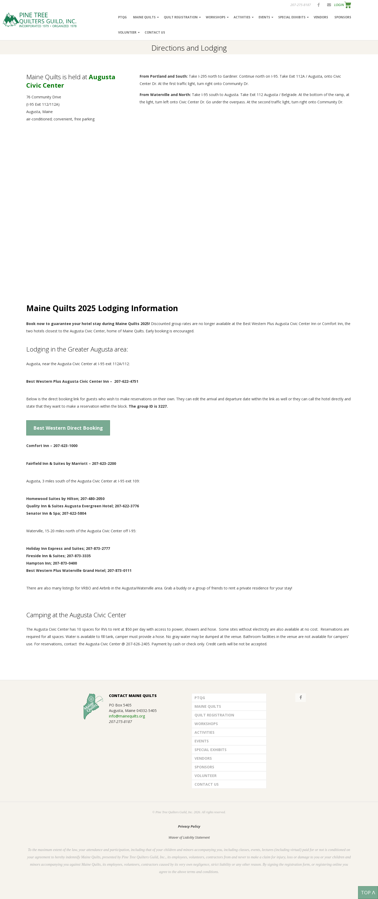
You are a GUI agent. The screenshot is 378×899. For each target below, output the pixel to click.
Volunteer (127, 32)
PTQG (122, 17)
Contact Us (155, 32)
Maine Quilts (144, 17)
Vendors (321, 17)
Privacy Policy (189, 826)
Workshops (215, 17)
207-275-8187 (300, 4)
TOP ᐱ (368, 892)
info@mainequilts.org (127, 716)
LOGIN (339, 4)
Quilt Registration (181, 17)
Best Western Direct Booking (68, 428)
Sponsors (342, 17)
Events (264, 17)
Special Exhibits (292, 17)
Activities (242, 17)
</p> (131, 211)
